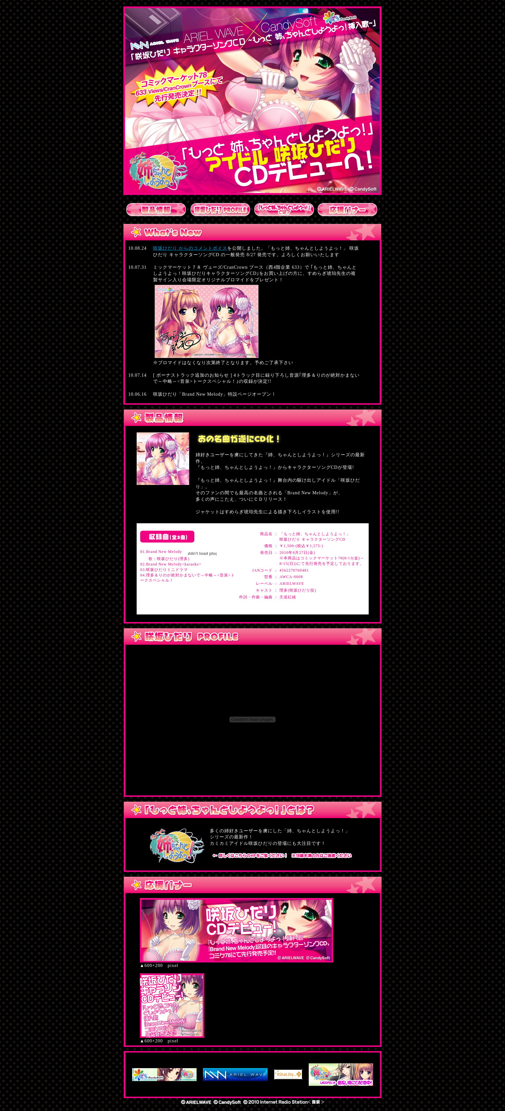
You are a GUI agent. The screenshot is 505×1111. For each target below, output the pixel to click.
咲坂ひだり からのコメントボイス (190, 248)
